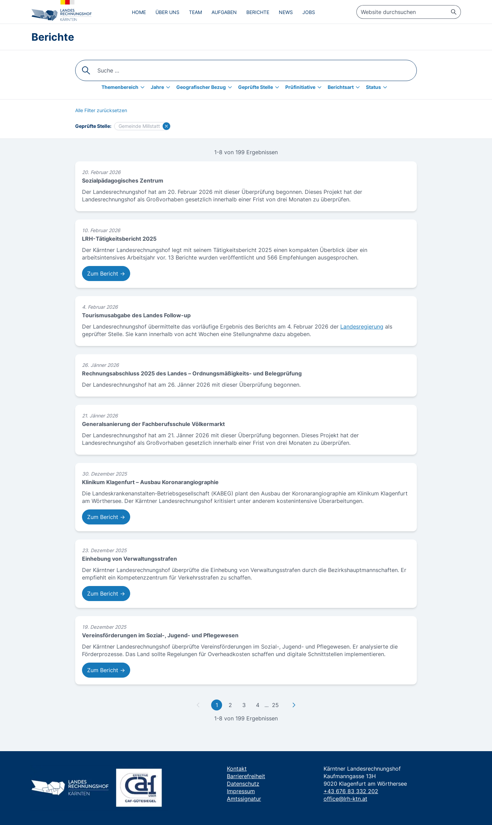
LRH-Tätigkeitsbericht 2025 (119, 238)
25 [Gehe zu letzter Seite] (275, 705)
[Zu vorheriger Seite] (198, 705)
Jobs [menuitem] (308, 12)
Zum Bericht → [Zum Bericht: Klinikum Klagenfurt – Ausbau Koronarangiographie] (106, 517)
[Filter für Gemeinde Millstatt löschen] (166, 126)
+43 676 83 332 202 (351, 791)
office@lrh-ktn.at (345, 798)
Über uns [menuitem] (167, 12)
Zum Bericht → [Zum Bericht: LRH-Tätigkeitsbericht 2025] (106, 273)
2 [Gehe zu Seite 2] (230, 705)
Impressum (241, 791)
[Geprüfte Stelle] (260, 87)
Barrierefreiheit (246, 776)
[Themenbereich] (124, 87)
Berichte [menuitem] (257, 12)
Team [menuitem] (195, 12)
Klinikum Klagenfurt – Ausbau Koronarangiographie (150, 482)
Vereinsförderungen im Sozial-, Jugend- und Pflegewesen (160, 635)
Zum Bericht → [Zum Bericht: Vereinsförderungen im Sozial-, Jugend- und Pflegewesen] (106, 670)
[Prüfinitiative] (305, 87)
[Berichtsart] (345, 87)
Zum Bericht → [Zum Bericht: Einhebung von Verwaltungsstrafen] (106, 593)
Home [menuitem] (139, 12)
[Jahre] (162, 87)
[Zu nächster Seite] (293, 705)
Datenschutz (243, 783)
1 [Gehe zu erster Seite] (217, 705)
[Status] (378, 87)
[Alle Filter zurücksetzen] (101, 110)
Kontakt (237, 768)
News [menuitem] (286, 12)
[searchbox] (409, 11)
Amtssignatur (244, 798)
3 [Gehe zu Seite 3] (244, 705)
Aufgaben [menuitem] (224, 12)
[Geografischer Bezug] (205, 87)
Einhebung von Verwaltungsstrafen (129, 558)
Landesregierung (361, 326)
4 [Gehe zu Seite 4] (257, 705)
